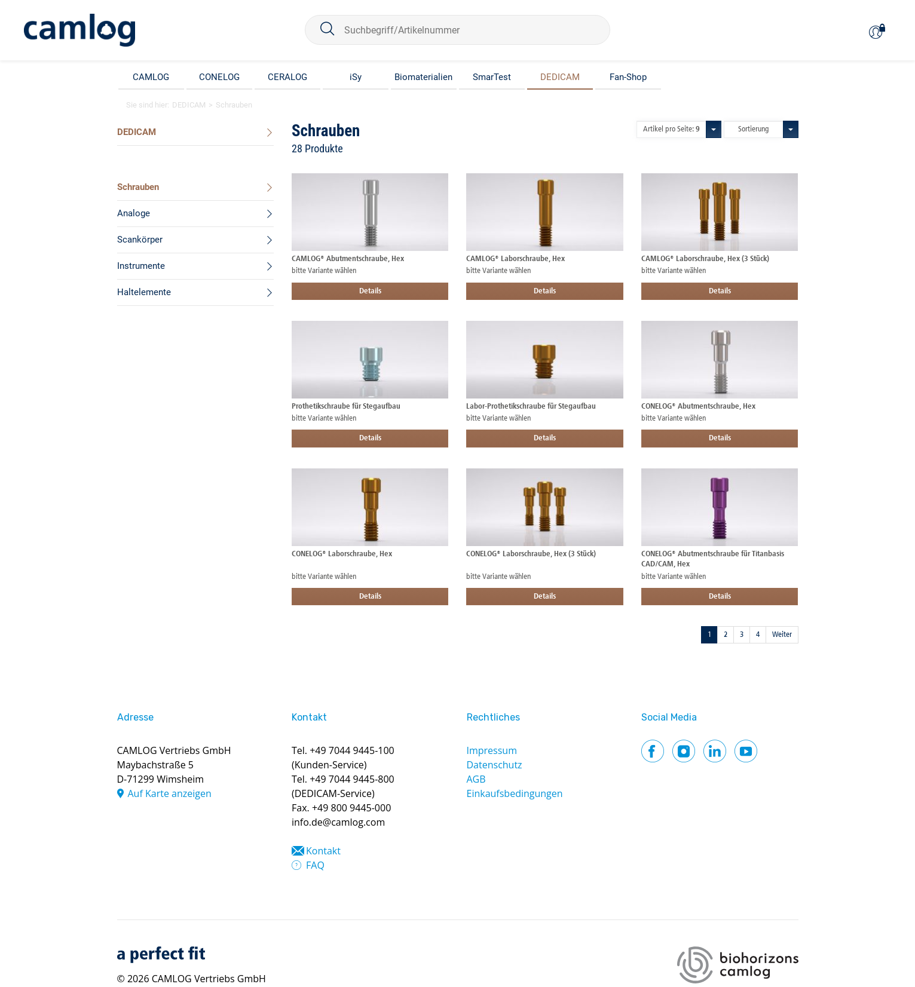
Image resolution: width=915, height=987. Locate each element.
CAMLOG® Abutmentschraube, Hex (348, 259)
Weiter (782, 635)
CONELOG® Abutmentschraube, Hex (698, 406)
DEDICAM (560, 77)
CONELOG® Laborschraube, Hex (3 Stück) (531, 554)
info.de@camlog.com (338, 822)
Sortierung (753, 129)
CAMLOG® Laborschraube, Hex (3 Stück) (705, 259)
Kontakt (323, 850)
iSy (356, 77)
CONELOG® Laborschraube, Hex (342, 554)
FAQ (315, 865)
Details (370, 291)
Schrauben (234, 104)
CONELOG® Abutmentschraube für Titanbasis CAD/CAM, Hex (712, 559)
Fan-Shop (628, 77)
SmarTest (492, 77)
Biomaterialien (423, 77)
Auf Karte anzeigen (170, 793)
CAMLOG (151, 77)
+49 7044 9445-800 (352, 779)
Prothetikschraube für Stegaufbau (346, 406)
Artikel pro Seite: (671, 129)
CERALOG (287, 77)
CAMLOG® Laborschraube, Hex (515, 259)
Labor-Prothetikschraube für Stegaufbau (531, 406)
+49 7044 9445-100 (352, 750)
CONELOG (219, 77)
